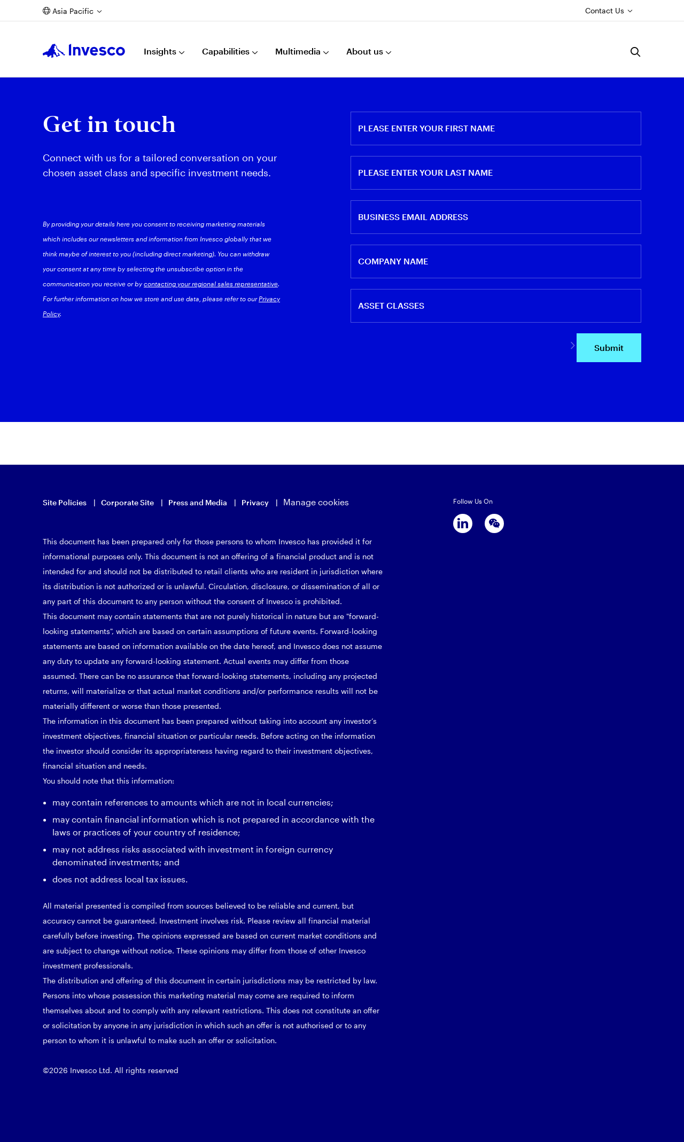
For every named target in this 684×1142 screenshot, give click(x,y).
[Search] (636, 52)
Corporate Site (127, 502)
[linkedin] (462, 523)
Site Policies (65, 502)
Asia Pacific (73, 10)
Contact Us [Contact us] (604, 10)
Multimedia (298, 51)
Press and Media (197, 502)
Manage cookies (316, 502)
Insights (160, 51)
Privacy (255, 502)
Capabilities (226, 51)
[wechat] (494, 523)
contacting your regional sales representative (211, 283)
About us (364, 51)
